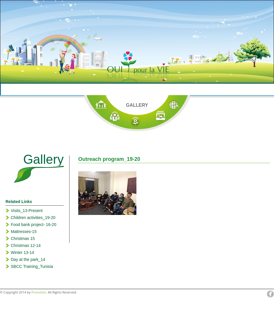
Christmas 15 (23, 238)
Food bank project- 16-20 (33, 224)
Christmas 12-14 (26, 245)
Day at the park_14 (28, 259)
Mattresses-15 (24, 231)
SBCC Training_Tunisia (32, 266)
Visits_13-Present (26, 210)
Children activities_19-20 (33, 217)
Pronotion (38, 292)
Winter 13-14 (22, 252)
